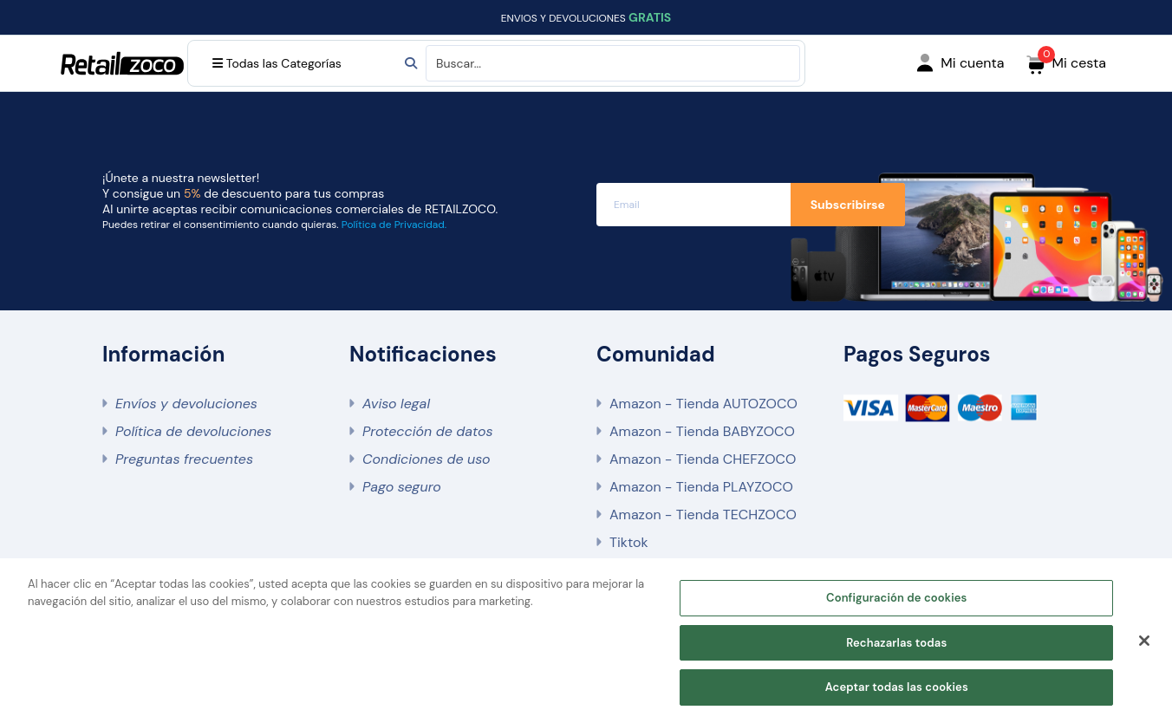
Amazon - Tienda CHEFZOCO (702, 459)
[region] (586, 640)
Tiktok (628, 542)
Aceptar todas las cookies (896, 687)
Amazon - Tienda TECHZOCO (703, 514)
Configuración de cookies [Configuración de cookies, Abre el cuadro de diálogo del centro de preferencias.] (896, 597)
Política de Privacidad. (394, 224)
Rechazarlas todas (896, 642)
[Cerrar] (1144, 641)
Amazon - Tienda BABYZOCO (702, 431)
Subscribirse (848, 204)
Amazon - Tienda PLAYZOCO (701, 487)
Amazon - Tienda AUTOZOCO (703, 403)
